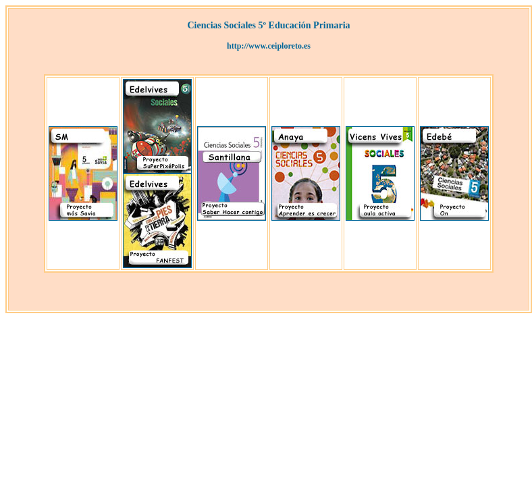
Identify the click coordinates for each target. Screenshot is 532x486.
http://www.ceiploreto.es (269, 46)
